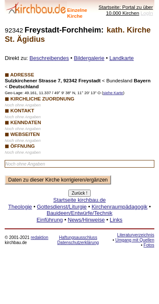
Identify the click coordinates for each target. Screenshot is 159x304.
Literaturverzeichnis (135, 235)
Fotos (149, 245)
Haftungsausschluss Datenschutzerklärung (78, 240)
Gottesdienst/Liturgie (61, 207)
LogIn (147, 13)
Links (116, 220)
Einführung (49, 220)
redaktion (39, 237)
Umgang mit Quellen (134, 240)
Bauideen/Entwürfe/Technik (79, 213)
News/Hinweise (86, 220)
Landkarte (121, 58)
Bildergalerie (89, 58)
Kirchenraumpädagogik (120, 207)
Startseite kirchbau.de (79, 200)
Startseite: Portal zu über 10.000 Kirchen (125, 10)
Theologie (20, 207)
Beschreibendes (49, 58)
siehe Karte (113, 93)
